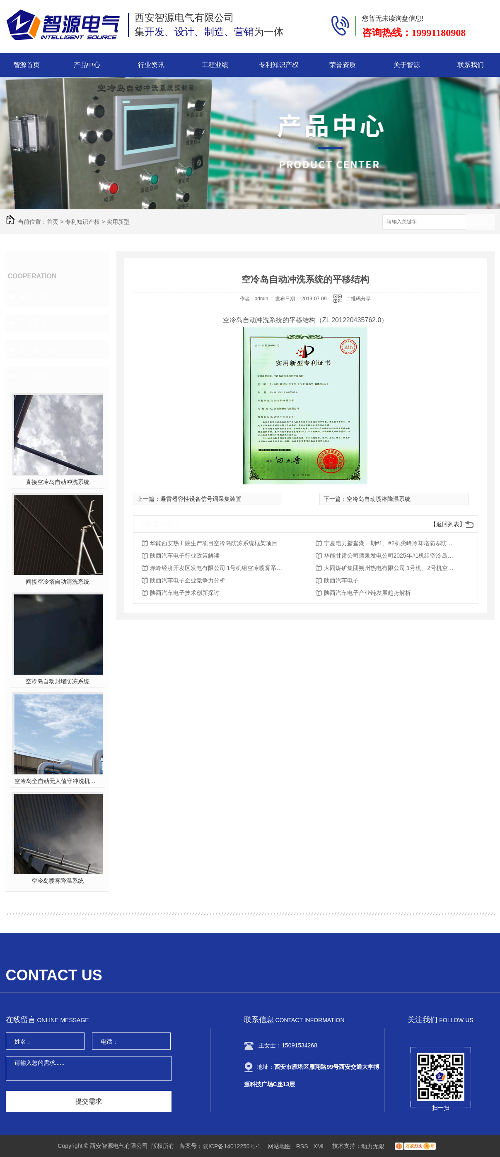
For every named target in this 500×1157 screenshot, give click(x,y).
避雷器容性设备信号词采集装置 (201, 499)
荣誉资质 (342, 64)
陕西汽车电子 (341, 580)
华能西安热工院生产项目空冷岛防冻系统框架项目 (214, 543)
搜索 (480, 222)
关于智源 (407, 64)
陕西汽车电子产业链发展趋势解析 (367, 592)
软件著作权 (37, 349)
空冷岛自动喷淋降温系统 (379, 499)
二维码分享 (358, 299)
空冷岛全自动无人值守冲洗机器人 (57, 781)
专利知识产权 (279, 64)
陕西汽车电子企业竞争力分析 (187, 580)
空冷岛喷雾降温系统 (57, 880)
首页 (52, 221)
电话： (109, 1041)
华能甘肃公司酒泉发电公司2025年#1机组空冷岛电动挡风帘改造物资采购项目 (390, 555)
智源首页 (26, 64)
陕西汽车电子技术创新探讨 (185, 592)
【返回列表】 (447, 524)
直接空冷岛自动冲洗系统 (57, 482)
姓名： (23, 1041)
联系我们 (470, 64)
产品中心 (87, 64)
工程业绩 (215, 64)
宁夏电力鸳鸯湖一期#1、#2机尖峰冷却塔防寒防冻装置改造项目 (390, 543)
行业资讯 (151, 64)
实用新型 (118, 221)
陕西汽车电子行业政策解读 (185, 555)
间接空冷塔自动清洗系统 (57, 581)
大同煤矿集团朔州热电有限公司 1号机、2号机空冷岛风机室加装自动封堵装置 (390, 568)
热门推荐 (33, 376)
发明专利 (33, 296)
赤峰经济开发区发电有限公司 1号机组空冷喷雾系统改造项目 (216, 568)
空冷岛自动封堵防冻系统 (57, 681)
